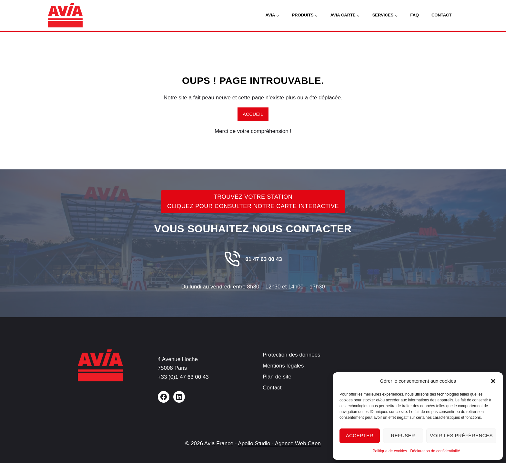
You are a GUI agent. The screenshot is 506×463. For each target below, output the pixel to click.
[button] (493, 381)
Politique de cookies (390, 451)
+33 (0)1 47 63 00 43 (183, 377)
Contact (441, 15)
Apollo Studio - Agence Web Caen (279, 443)
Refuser (403, 435)
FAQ (414, 15)
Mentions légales (283, 366)
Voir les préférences (461, 435)
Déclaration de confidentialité (435, 451)
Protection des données (291, 355)
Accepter (359, 435)
